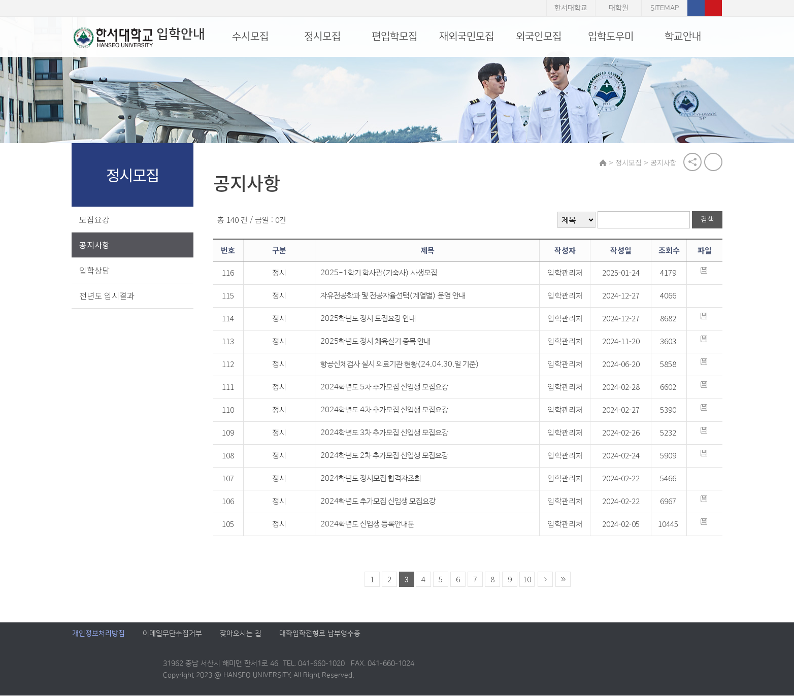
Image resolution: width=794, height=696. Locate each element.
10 (527, 579)
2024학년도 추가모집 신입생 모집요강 (379, 502)
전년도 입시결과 (107, 295)
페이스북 (696, 8)
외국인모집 (538, 36)
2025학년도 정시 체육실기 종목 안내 (377, 342)
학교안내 (683, 36)
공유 (692, 162)
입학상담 (95, 270)
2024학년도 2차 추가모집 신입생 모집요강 (386, 456)
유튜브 (713, 8)
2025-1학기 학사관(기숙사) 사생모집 (380, 273)
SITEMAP (664, 8)
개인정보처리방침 (98, 634)
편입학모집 (394, 36)
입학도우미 (611, 36)
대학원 (618, 8)
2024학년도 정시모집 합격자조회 (372, 479)
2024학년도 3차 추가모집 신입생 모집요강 (386, 433)
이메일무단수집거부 (172, 634)
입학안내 (138, 37)
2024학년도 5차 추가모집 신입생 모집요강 (386, 387)
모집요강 (95, 219)
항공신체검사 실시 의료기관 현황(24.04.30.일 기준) (401, 364)
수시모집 (250, 36)
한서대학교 (570, 8)
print (713, 162)
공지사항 (95, 245)
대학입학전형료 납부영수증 (319, 634)
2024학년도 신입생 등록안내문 (369, 524)
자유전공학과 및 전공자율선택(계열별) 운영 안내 (394, 296)
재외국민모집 (466, 36)
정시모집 (322, 36)
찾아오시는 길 (240, 634)
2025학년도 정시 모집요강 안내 (369, 319)
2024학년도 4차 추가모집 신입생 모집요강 (386, 410)
